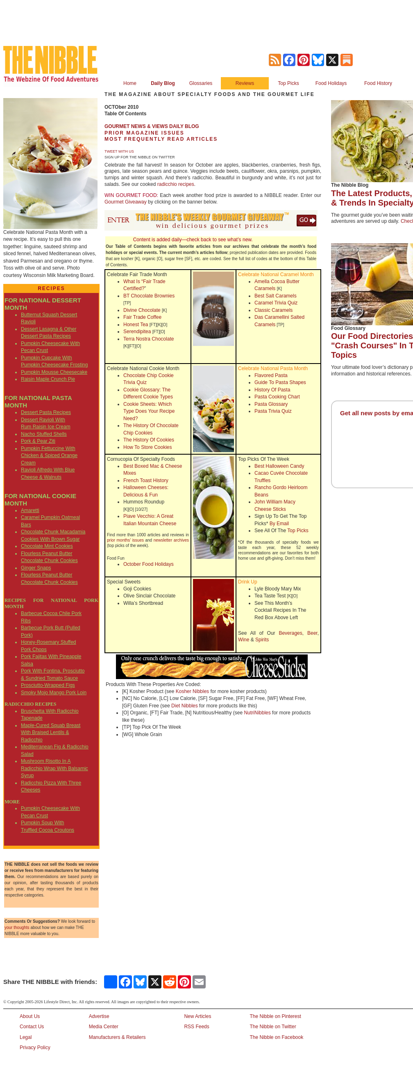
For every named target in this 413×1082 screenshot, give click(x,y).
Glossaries (201, 83)
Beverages (290, 633)
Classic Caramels (273, 310)
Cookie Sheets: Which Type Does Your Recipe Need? (149, 411)
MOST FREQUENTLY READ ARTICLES (161, 139)
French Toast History (145, 480)
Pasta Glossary (271, 404)
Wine (243, 640)
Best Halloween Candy (279, 466)
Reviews (245, 83)
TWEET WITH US (119, 151)
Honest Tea (135, 324)
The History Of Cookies (148, 440)
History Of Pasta (272, 390)
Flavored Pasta (271, 375)
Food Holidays (331, 83)
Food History (378, 83)
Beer (312, 633)
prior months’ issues (125, 540)
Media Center (103, 1026)
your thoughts (17, 927)
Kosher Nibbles (192, 691)
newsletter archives (171, 540)
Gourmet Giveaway (125, 202)
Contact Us (32, 1026)
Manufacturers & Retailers (117, 1037)
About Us (30, 1016)
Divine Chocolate (142, 310)
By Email (279, 523)
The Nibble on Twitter (273, 1026)
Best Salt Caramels (275, 296)
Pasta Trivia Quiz (273, 411)
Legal (26, 1037)
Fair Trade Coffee (142, 317)
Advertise (99, 1016)
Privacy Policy (35, 1047)
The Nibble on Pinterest (275, 1016)
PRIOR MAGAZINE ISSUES (144, 133)
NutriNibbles (257, 713)
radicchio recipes (175, 184)
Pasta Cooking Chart (277, 397)
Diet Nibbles (184, 706)
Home (129, 83)
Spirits (262, 640)
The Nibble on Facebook (276, 1037)
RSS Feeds (196, 1026)
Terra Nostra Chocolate (148, 339)
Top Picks (288, 83)
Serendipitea (137, 331)
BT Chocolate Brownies (149, 296)
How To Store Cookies (147, 447)
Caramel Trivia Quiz (275, 303)
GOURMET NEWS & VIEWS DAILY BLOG (151, 126)
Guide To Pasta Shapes (280, 382)
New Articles (197, 1016)
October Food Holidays (148, 564)
